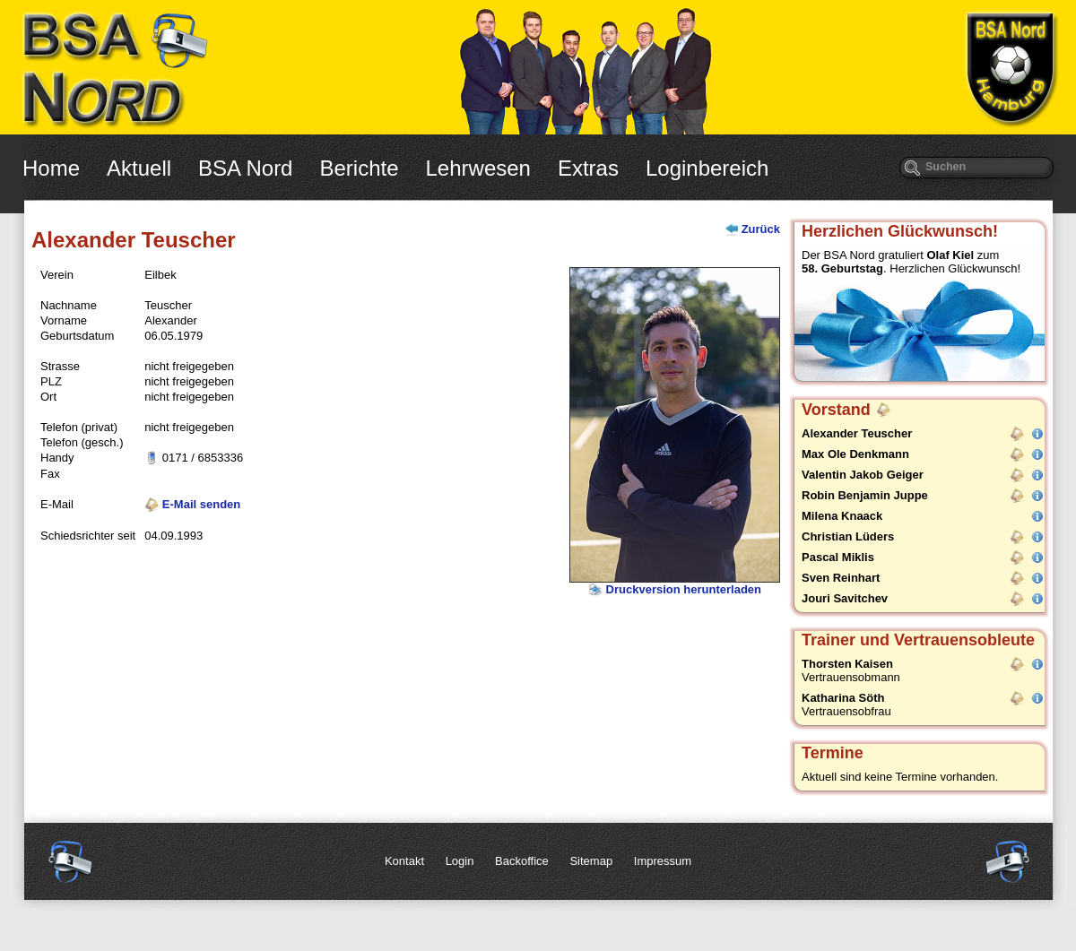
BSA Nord (245, 168)
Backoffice (522, 861)
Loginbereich (707, 168)
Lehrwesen (478, 168)
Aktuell (139, 168)
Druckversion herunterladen (674, 589)
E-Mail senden (192, 504)
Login (460, 861)
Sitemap (590, 861)
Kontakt (404, 861)
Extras (588, 168)
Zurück (761, 229)
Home (51, 168)
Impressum (662, 861)
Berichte (358, 168)
